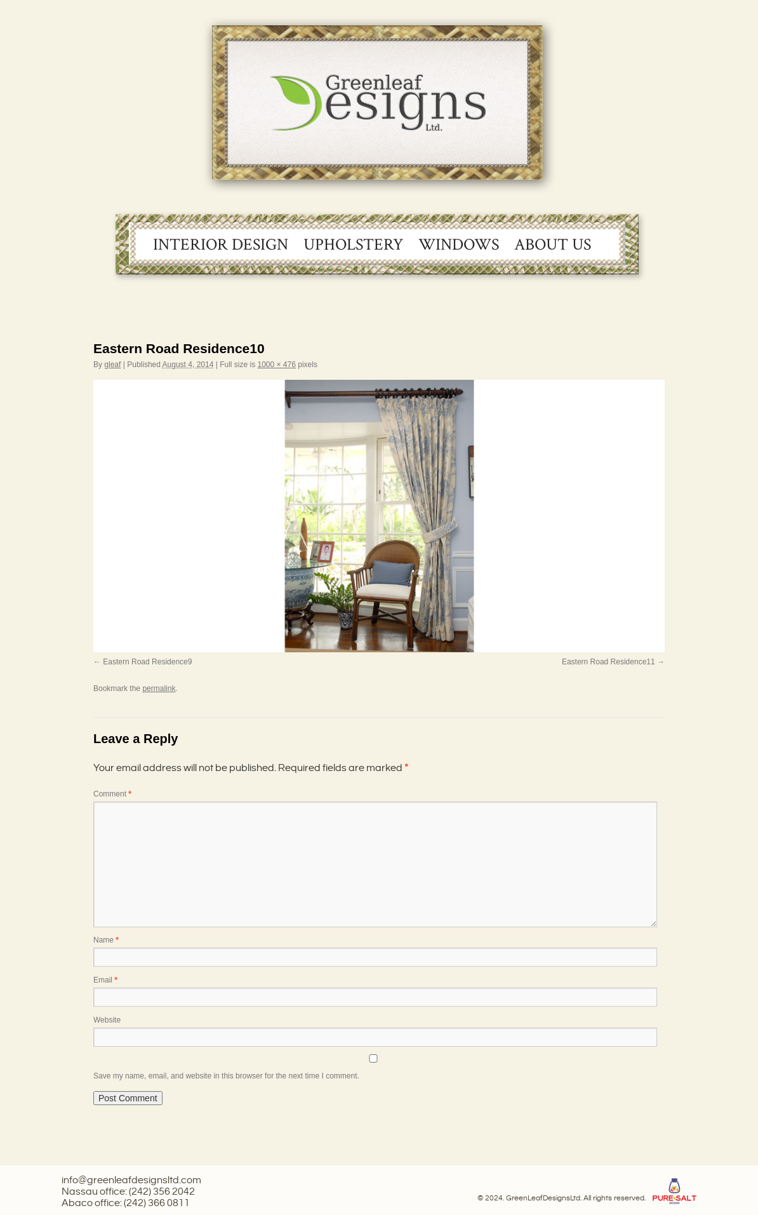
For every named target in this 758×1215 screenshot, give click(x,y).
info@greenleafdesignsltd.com (131, 1180)
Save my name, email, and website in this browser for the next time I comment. (226, 1075)
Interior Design (220, 244)
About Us (552, 244)
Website (107, 1020)
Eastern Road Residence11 (608, 661)
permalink (158, 688)
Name (106, 940)
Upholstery (353, 244)
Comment (112, 793)
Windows (458, 244)
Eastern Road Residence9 (147, 661)
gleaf (112, 364)
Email (105, 980)
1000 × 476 (276, 364)
